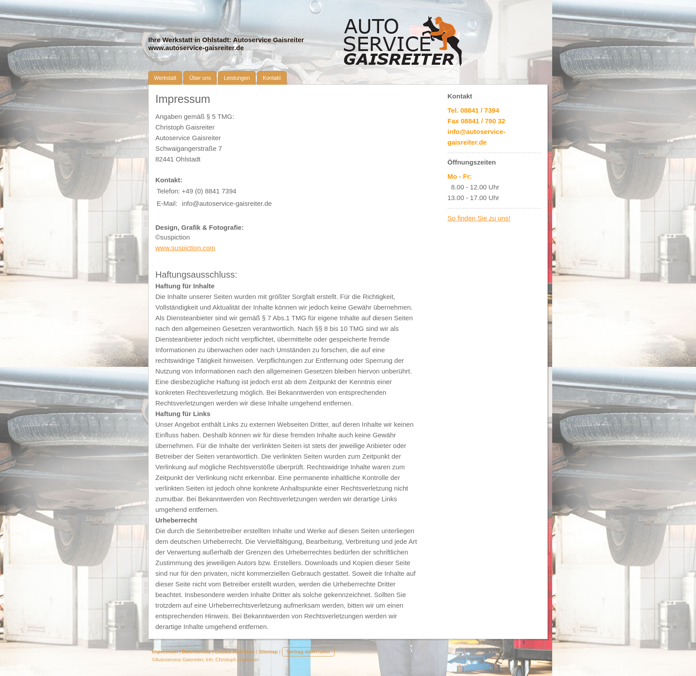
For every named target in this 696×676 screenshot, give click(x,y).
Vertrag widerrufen (308, 651)
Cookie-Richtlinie (235, 651)
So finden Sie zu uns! (478, 218)
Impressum (165, 651)
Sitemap (268, 651)
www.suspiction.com (185, 248)
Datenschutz (196, 651)
